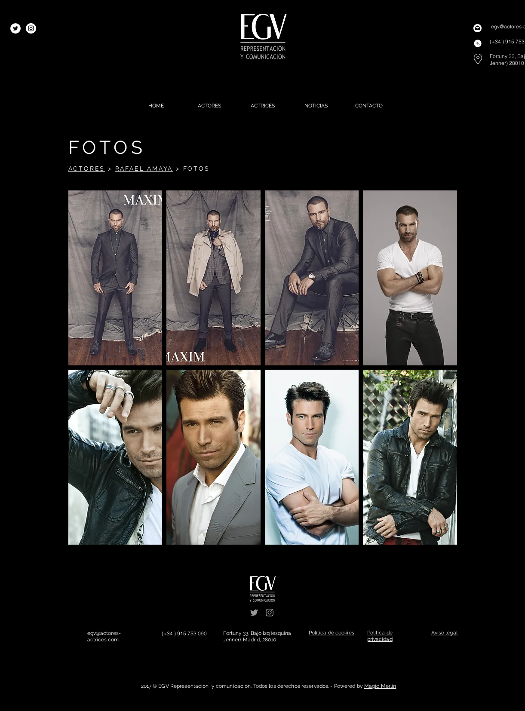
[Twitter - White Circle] (15, 28)
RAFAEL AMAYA (144, 168)
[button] (115, 277)
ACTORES (86, 168)
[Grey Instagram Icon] (269, 612)
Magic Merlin (380, 686)
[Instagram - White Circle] (31, 28)
